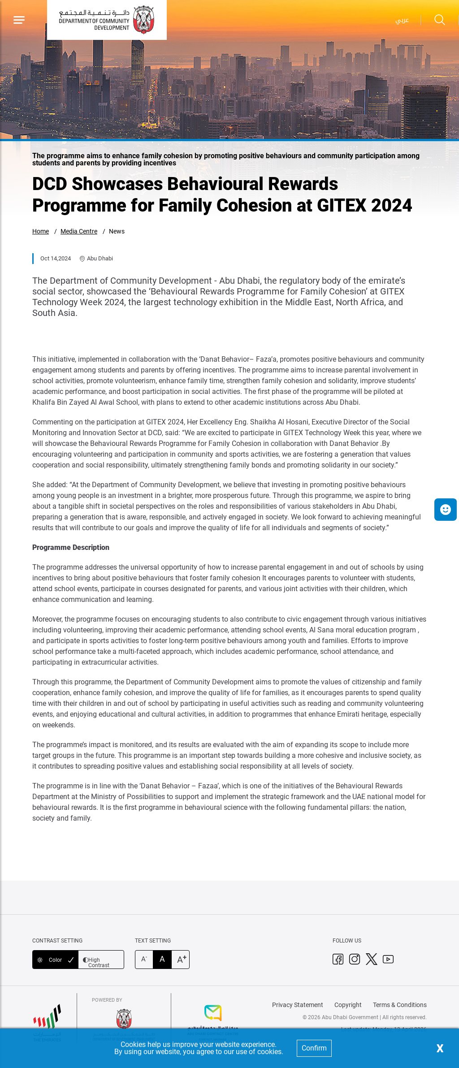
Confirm (314, 1048)
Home (40, 231)
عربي (402, 20)
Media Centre (79, 231)
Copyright (348, 1004)
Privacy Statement (297, 1004)
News (117, 231)
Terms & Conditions (400, 1004)
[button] (445, 509)
